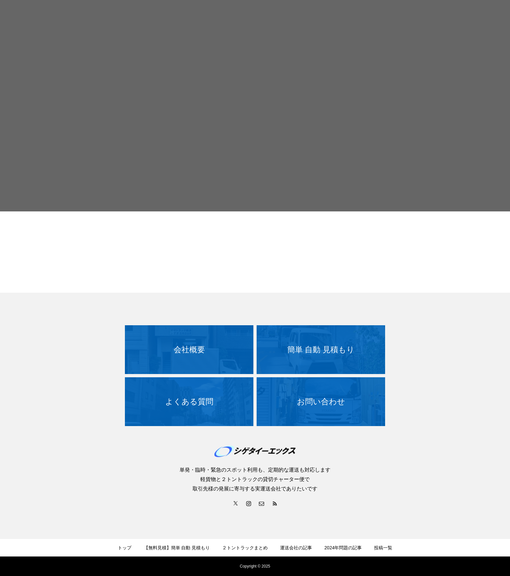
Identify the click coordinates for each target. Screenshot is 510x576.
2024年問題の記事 (343, 547)
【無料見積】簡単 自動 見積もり (177, 547)
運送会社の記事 (296, 547)
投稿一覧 (383, 547)
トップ (124, 547)
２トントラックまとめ (245, 547)
